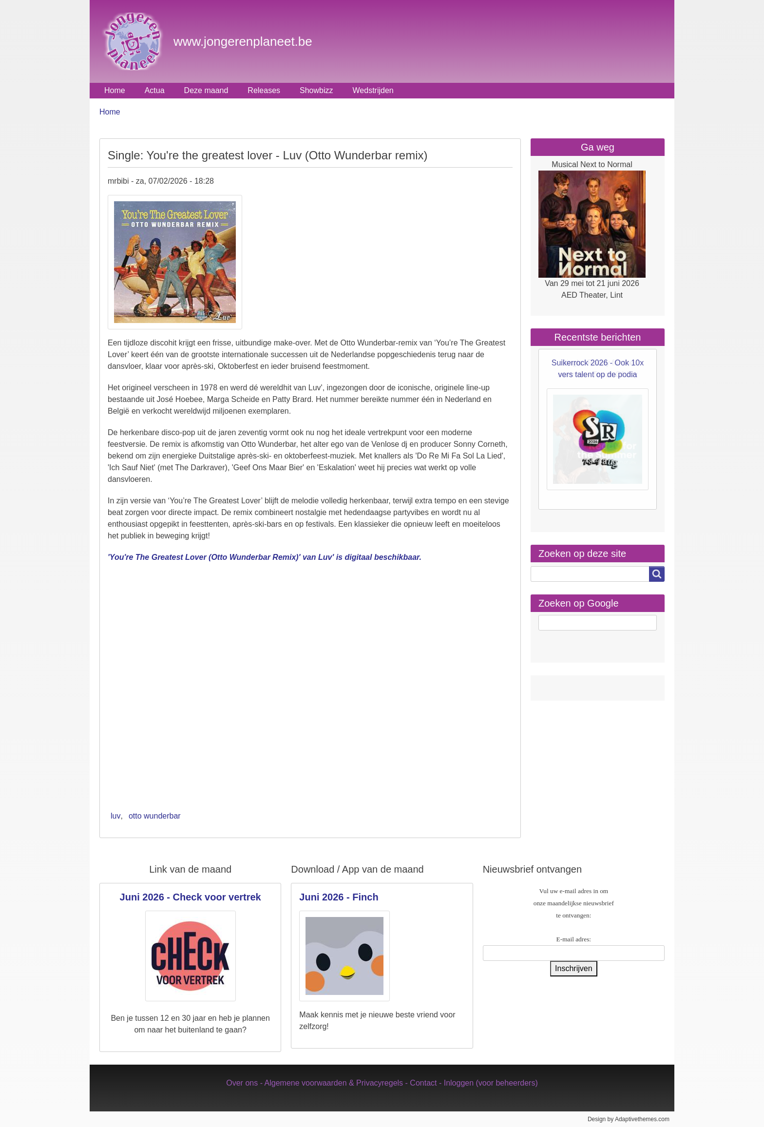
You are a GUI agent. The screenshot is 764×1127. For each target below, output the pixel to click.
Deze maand (206, 90)
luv (115, 816)
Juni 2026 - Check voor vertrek (190, 897)
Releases (264, 90)
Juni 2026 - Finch (338, 897)
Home (114, 90)
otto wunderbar (155, 816)
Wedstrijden (373, 90)
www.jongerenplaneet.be (242, 41)
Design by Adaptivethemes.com (628, 1119)
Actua (155, 90)
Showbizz (316, 90)
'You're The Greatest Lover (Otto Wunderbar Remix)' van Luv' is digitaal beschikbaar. (264, 557)
